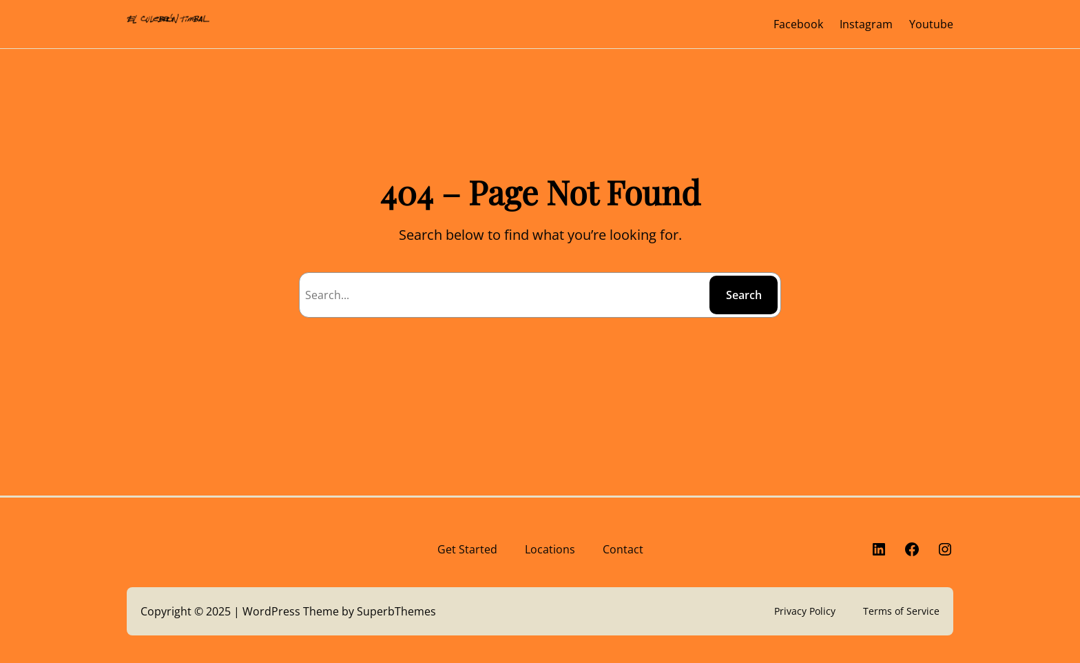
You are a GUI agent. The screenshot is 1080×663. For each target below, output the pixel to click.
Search (744, 295)
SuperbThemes (396, 611)
